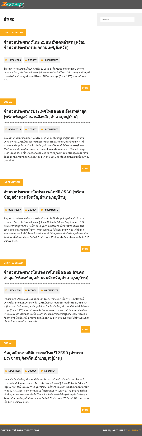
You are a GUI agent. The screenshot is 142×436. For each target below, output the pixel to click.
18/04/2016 (14, 290)
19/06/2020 (14, 60)
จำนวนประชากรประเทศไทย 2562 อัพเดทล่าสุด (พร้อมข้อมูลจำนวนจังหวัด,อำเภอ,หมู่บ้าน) (45, 114)
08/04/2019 (14, 129)
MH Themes (134, 430)
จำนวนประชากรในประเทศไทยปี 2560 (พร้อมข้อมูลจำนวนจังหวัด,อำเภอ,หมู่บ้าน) (44, 194)
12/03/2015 (14, 371)
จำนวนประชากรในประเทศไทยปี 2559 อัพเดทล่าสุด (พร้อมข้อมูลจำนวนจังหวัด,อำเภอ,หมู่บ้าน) (46, 275)
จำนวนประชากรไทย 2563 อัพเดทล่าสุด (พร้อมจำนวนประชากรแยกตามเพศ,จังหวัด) (44, 45)
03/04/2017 (14, 210)
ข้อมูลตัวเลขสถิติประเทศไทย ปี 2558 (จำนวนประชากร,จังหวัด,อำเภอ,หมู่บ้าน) (43, 355)
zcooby (32, 60)
